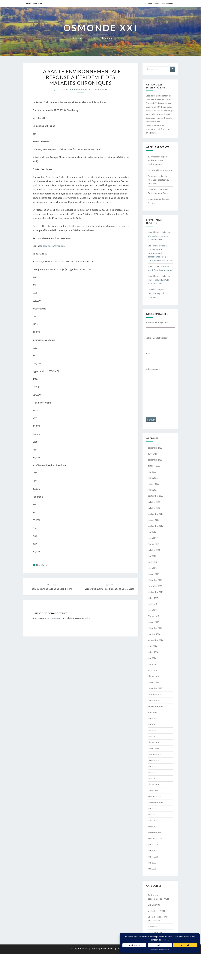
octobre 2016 (154, 550)
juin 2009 (152, 862)
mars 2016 (153, 568)
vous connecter (52, 618)
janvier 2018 (153, 520)
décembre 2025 (155, 447)
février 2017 (153, 544)
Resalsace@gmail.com (53, 245)
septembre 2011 (155, 802)
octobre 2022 (154, 465)
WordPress (109, 948)
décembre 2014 (155, 628)
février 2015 (153, 616)
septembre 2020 (155, 495)
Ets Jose (152, 245)
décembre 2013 (155, 688)
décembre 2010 (155, 832)
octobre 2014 (154, 634)
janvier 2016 (153, 574)
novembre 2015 (155, 586)
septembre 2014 (155, 640)
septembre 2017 (155, 525)
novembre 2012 (155, 754)
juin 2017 (152, 531)
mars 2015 (153, 610)
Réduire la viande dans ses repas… (161, 3)
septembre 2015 (155, 592)
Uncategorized (155, 932)
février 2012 (153, 784)
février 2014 (153, 676)
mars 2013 (153, 736)
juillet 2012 (153, 766)
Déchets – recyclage (157, 910)
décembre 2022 (155, 459)
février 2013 (153, 742)
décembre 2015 (155, 580)
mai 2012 (152, 772)
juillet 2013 (153, 718)
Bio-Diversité (154, 904)
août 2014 (152, 646)
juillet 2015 (153, 598)
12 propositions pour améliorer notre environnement (157, 160)
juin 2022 (152, 471)
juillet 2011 (153, 808)
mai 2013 (152, 730)
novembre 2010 (155, 838)
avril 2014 (152, 670)
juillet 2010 (153, 844)
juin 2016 (152, 556)
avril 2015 (152, 604)
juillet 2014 (153, 652)
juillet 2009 (153, 856)
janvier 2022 (153, 483)
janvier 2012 (153, 790)
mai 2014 (152, 664)
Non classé (42, 565)
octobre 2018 (154, 508)
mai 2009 (152, 868)
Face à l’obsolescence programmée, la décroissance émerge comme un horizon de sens (160, 253)
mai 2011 (152, 814)
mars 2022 (153, 477)
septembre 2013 (155, 706)
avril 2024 (152, 453)
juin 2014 (152, 658)
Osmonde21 (80, 89)
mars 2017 (153, 538)
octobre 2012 (154, 760)
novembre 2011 (155, 796)
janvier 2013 (153, 748)
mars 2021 (153, 489)
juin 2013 (152, 724)
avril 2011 (152, 820)
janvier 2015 (153, 622)
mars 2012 (153, 778)
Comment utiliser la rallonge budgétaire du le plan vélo (159, 180)
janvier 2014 (153, 682)
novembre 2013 (155, 694)
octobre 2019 (154, 502)
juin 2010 (152, 850)
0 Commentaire (99, 89)
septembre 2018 (155, 514)
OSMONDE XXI (33, 3)
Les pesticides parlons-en (160, 170)
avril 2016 (152, 562)
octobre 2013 (154, 700)
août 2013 (152, 712)
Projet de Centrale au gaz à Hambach (157, 293)
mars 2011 (153, 826)
